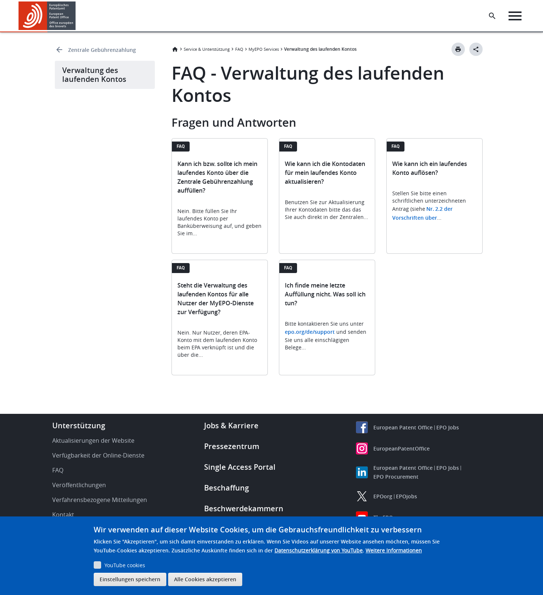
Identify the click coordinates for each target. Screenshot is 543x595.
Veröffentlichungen (79, 485)
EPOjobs (406, 496)
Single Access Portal (240, 467)
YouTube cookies (124, 565)
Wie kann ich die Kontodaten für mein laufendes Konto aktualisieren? (325, 173)
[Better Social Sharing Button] (476, 49)
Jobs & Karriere (231, 426)
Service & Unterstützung (207, 49)
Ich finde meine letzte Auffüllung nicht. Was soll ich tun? (325, 294)
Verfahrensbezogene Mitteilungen (99, 500)
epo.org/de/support (310, 331)
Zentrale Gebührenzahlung (102, 49)
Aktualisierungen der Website (93, 440)
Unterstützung (78, 426)
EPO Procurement (396, 476)
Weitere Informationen (394, 550)
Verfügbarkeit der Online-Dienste (98, 455)
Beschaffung (226, 488)
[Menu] (515, 16)
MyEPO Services (264, 49)
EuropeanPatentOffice (401, 448)
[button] (77, 16)
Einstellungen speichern (130, 579)
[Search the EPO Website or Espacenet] (493, 16)
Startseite (174, 49)
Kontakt (63, 515)
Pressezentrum (231, 446)
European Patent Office (403, 427)
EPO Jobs (447, 427)
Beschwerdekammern (243, 508)
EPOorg (382, 496)
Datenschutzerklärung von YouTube (318, 550)
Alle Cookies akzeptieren (205, 579)
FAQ (239, 49)
